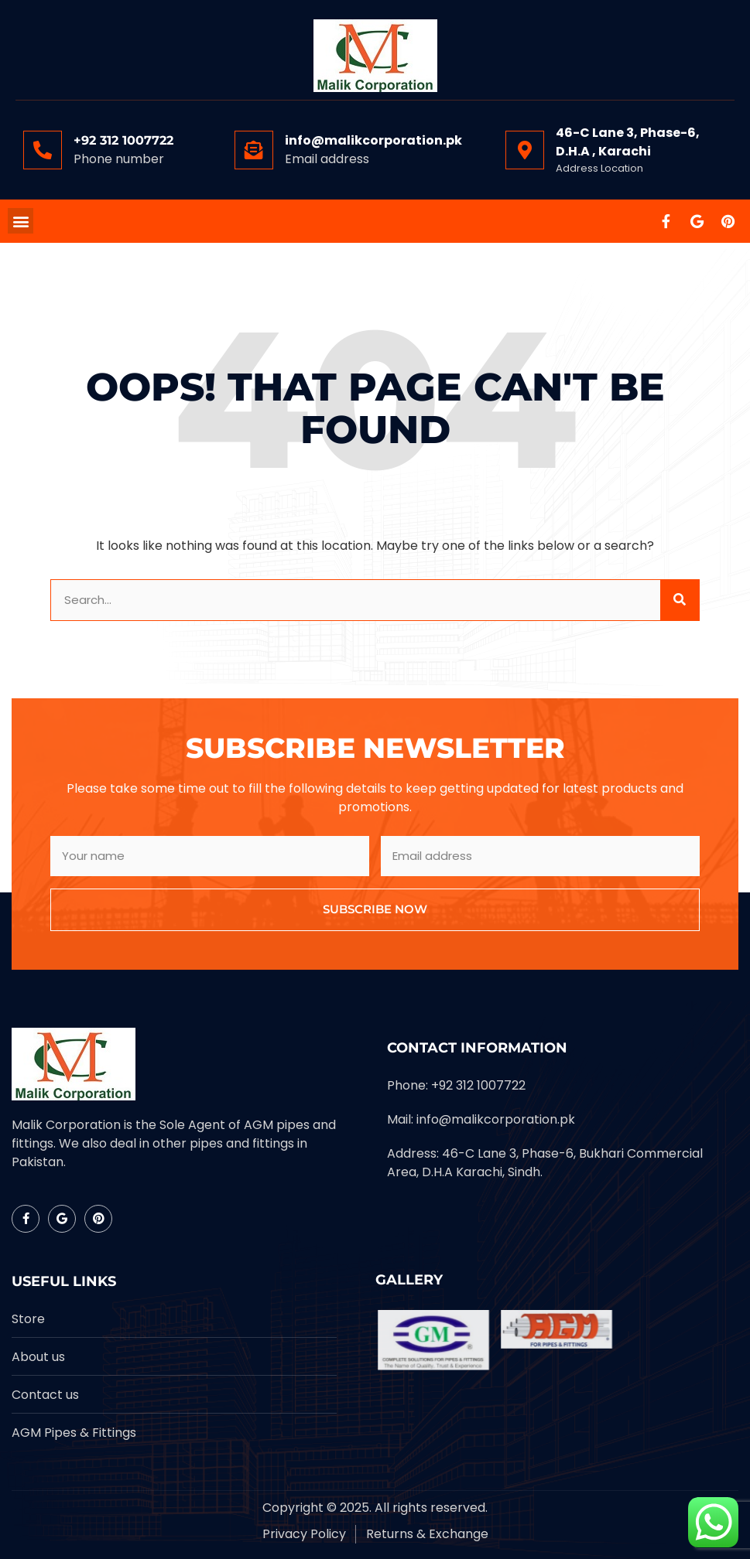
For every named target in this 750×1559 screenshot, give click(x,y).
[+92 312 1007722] (42, 150)
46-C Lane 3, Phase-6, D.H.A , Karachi (628, 142)
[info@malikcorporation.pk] (254, 150)
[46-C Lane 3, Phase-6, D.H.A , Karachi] (524, 150)
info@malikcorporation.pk (373, 140)
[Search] (679, 600)
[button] (20, 221)
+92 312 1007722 (123, 140)
